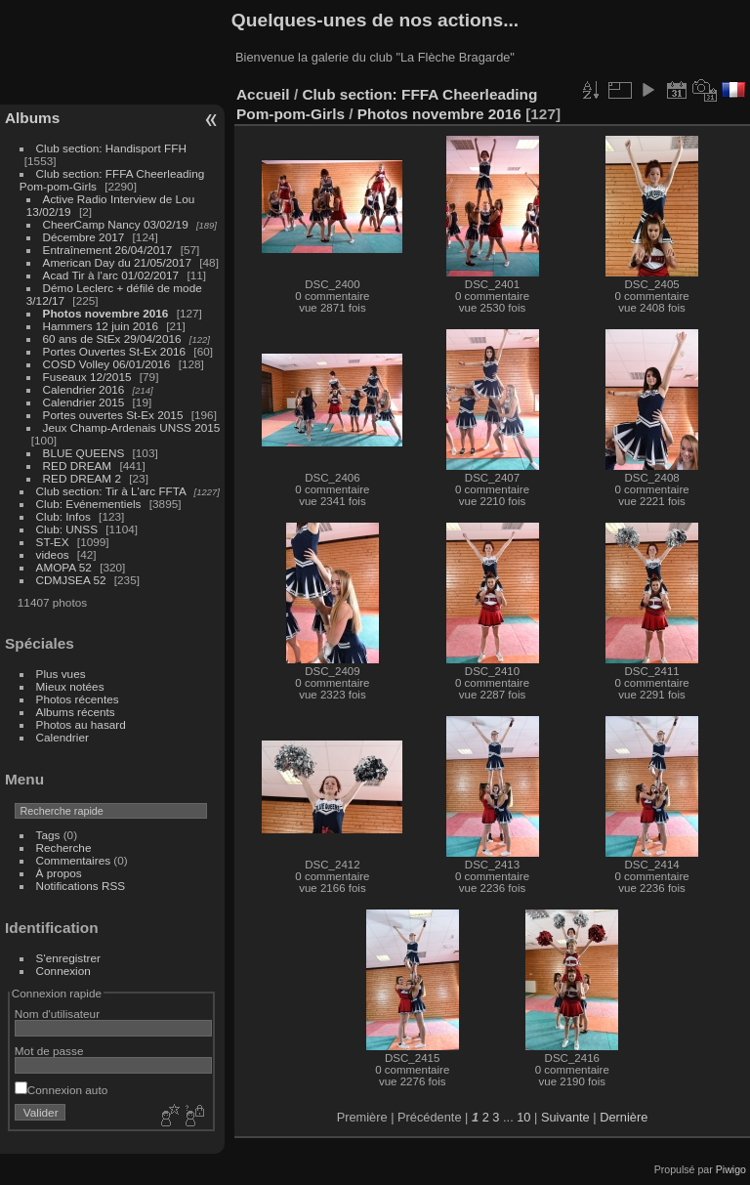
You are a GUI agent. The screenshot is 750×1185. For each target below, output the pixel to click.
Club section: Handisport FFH (111, 148)
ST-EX (52, 541)
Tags (48, 834)
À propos (59, 873)
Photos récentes (77, 699)
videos (52, 554)
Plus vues (61, 673)
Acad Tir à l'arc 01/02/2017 (111, 275)
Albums (32, 117)
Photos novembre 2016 (106, 313)
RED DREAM (77, 465)
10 (523, 1117)
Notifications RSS (81, 885)
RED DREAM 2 (82, 478)
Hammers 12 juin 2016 (100, 325)
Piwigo (731, 1169)
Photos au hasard (81, 724)
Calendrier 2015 (84, 402)
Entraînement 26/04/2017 (108, 249)
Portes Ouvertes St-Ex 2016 (115, 351)
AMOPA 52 (64, 567)
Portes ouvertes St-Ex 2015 (113, 414)
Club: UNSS (67, 529)
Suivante (565, 1117)
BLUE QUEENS (84, 452)
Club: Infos (63, 516)
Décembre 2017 (84, 237)
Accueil (263, 94)
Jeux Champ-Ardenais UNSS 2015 (132, 427)
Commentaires (73, 860)
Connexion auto (61, 1089)
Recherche (64, 847)
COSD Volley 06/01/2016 (107, 364)
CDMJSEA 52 (71, 579)
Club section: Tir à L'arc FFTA (111, 491)
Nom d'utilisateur (57, 1013)
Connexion (63, 970)
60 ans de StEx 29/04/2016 (112, 338)
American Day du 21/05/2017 (117, 262)
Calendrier (62, 737)
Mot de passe (49, 1050)
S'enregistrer (68, 958)
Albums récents (75, 711)
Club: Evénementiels (89, 503)
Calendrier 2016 (84, 389)
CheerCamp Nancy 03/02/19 (115, 224)
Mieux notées (70, 686)
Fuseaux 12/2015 (87, 376)
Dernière (623, 1117)
